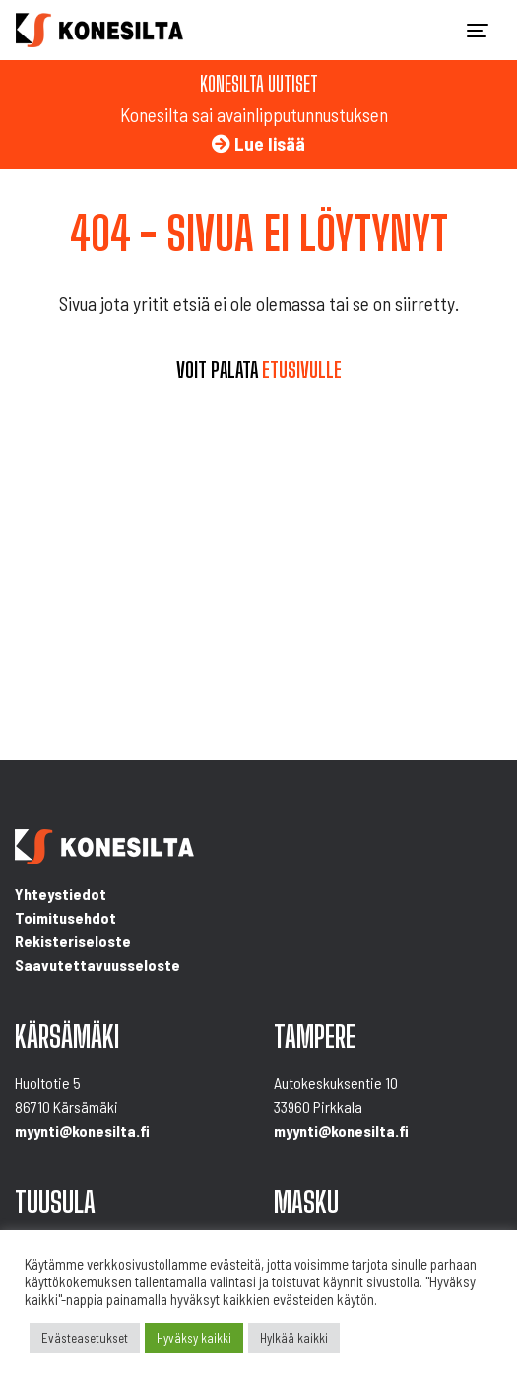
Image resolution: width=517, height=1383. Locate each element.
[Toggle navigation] (477, 30)
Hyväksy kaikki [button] (194, 1338)
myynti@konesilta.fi (82, 1130)
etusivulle (302, 369)
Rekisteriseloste (73, 941)
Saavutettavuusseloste (97, 964)
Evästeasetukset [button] (84, 1338)
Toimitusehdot (65, 917)
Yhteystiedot (60, 893)
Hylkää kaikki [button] (294, 1338)
